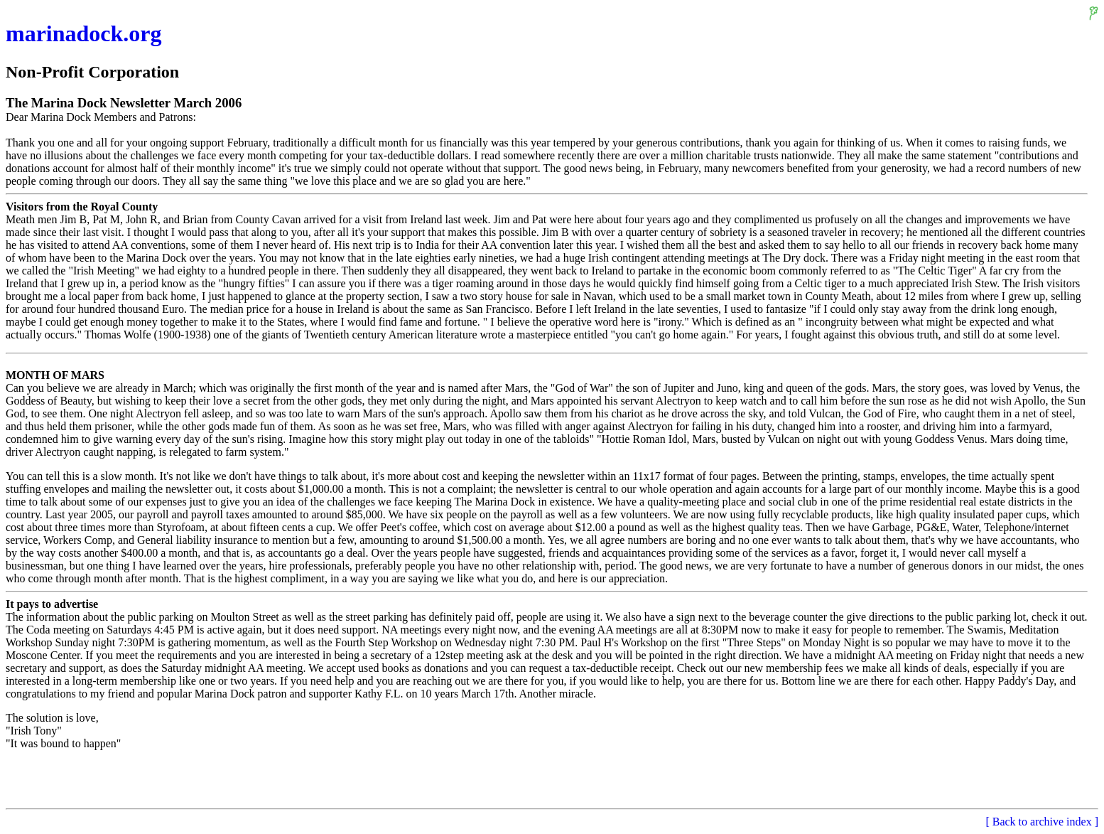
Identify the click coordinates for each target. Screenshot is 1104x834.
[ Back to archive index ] (1041, 822)
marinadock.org (84, 33)
